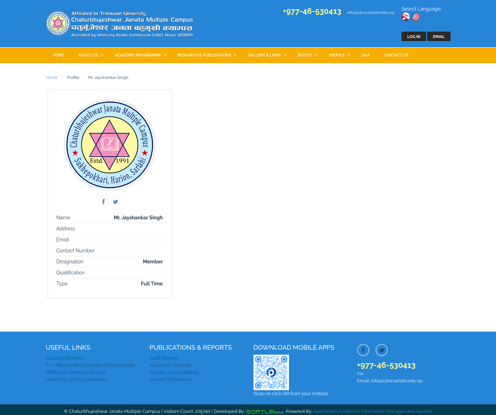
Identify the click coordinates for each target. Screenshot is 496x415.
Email (439, 36)
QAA (366, 55)
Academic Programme (138, 55)
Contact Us (396, 55)
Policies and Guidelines (174, 372)
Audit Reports (164, 358)
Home (58, 55)
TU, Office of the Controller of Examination (90, 365)
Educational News (65, 358)
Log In (413, 36)
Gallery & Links (264, 55)
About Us (88, 55)
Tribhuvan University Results (76, 372)
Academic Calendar (170, 365)
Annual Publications (170, 379)
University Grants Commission (77, 379)
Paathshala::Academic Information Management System (373, 411)
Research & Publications (204, 55)
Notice (305, 55)
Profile (337, 55)
